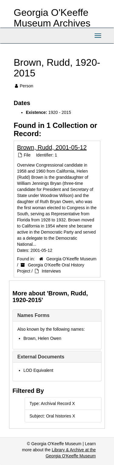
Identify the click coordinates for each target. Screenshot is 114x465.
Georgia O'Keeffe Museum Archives (52, 18)
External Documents (40, 356)
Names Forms (33, 315)
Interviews (51, 271)
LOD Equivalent (38, 370)
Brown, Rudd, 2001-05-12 (52, 147)
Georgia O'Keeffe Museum (71, 258)
